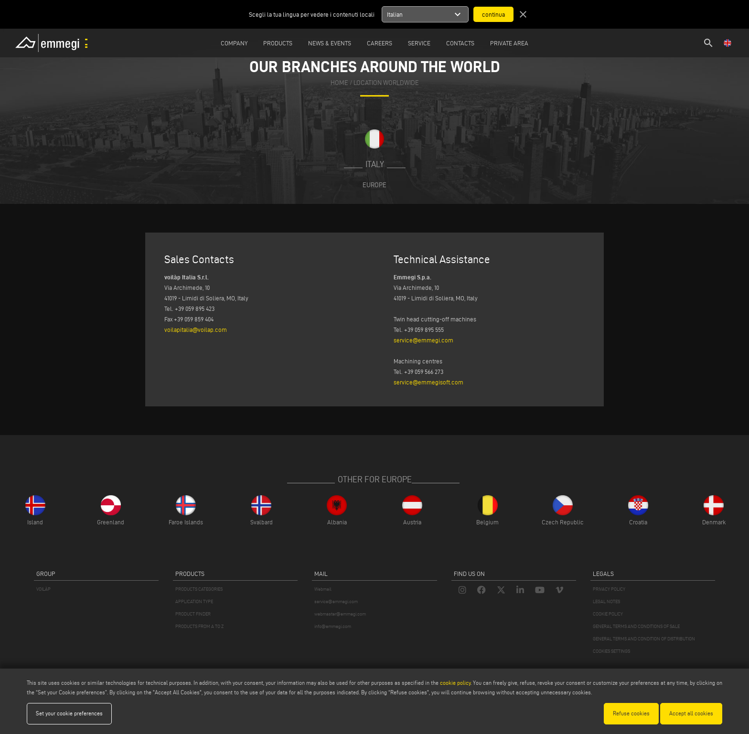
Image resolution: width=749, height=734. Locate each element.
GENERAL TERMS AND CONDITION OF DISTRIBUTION (644, 638)
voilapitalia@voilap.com (195, 329)
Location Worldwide (386, 82)
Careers (379, 43)
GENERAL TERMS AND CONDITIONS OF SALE (636, 626)
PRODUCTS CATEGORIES (199, 589)
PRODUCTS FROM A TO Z (199, 626)
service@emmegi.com (423, 340)
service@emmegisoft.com (428, 382)
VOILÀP (43, 589)
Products (277, 43)
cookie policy (455, 683)
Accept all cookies (691, 713)
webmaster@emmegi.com (340, 614)
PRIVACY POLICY (609, 589)
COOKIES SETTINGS (611, 651)
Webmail (323, 589)
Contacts (460, 43)
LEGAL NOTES (606, 601)
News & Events (329, 43)
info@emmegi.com (332, 626)
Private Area (509, 43)
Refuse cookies (631, 713)
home (339, 82)
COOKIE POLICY (608, 614)
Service (419, 43)
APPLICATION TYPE (194, 601)
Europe (374, 185)
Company (234, 43)
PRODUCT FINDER (193, 614)
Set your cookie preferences (69, 713)
